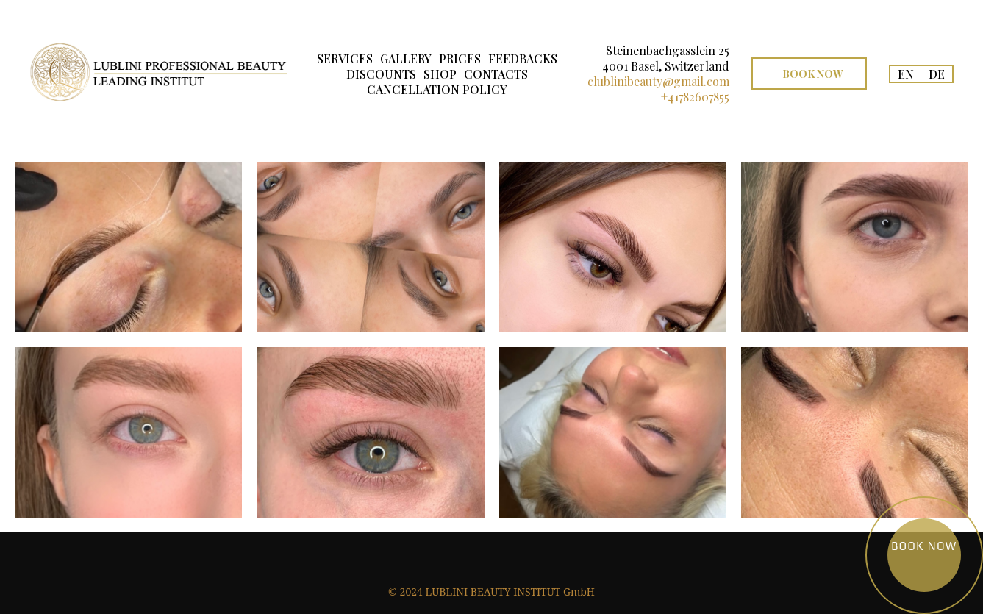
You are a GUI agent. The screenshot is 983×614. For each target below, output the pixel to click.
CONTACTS (496, 74)
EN (906, 74)
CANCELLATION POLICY (437, 89)
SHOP (440, 74)
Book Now (812, 74)
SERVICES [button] (345, 58)
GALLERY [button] (406, 58)
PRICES (460, 58)
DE (937, 74)
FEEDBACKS (522, 58)
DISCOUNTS (381, 74)
